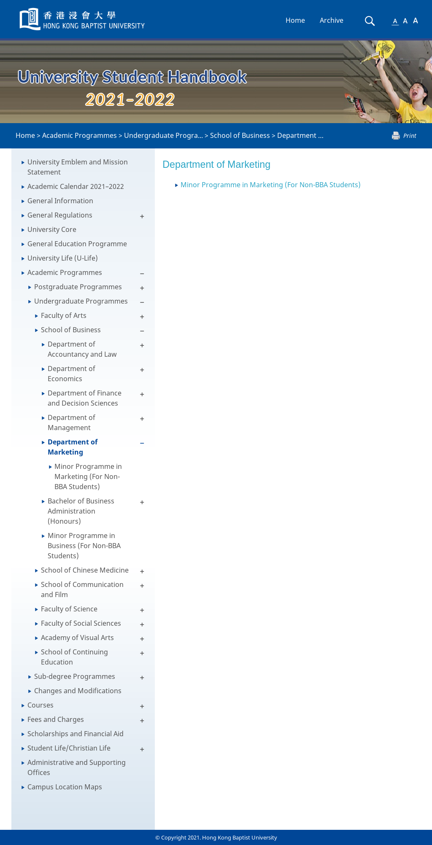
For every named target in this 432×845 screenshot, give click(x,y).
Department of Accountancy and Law (82, 349)
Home (295, 20)
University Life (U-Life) (62, 258)
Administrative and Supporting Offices (76, 767)
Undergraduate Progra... (163, 135)
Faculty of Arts (63, 315)
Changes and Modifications (78, 690)
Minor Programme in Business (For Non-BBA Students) (84, 545)
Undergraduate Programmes (81, 301)
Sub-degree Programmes (74, 676)
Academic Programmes (79, 135)
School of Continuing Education (74, 657)
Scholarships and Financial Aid (75, 733)
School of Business (240, 135)
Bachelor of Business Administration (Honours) (81, 511)
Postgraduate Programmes (78, 286)
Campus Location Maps (64, 786)
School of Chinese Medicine (85, 570)
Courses (40, 705)
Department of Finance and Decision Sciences (85, 398)
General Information (60, 200)
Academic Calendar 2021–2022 (75, 186)
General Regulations (59, 215)
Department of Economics (71, 373)
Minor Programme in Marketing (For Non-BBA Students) (88, 476)
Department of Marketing (318, 135)
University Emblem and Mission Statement (77, 167)
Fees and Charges (55, 719)
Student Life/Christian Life (69, 748)
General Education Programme (77, 243)
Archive (331, 20)
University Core (51, 229)
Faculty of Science (69, 609)
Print (409, 136)
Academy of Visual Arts (77, 637)
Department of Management (71, 422)
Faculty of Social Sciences (81, 623)
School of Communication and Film (82, 589)
